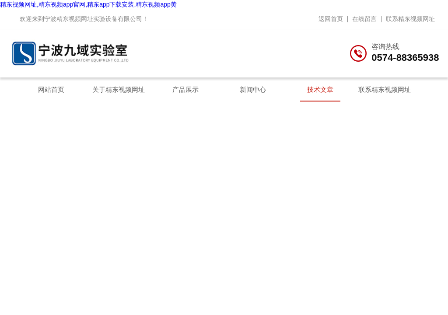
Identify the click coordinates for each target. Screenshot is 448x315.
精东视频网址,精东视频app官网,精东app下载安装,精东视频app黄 (88, 4)
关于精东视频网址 (118, 89)
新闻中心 (253, 89)
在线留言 (364, 18)
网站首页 (51, 89)
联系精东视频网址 (410, 18)
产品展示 (185, 89)
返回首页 (330, 18)
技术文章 (320, 89)
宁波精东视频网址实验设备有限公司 (93, 18)
